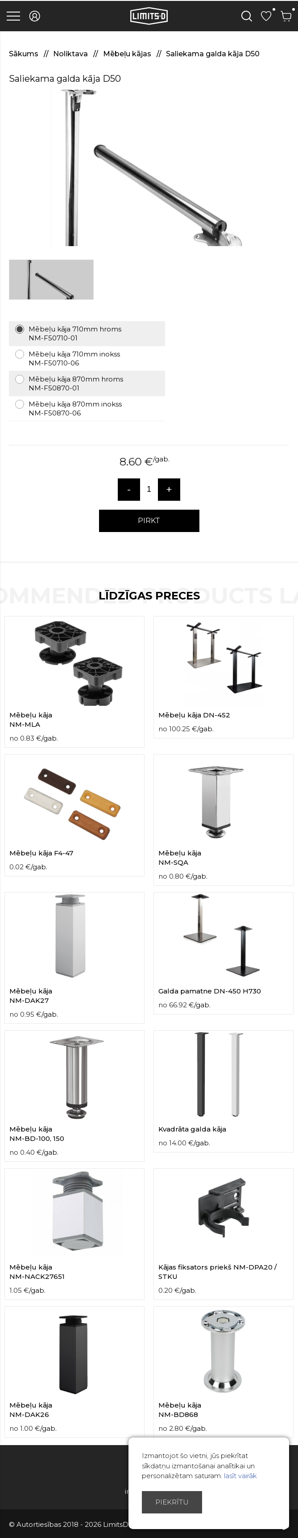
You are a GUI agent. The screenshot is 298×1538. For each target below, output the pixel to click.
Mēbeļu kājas (128, 54)
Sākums (24, 54)
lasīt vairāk (240, 1475)
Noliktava (71, 54)
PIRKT (149, 520)
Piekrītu (172, 1502)
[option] (149, 168)
